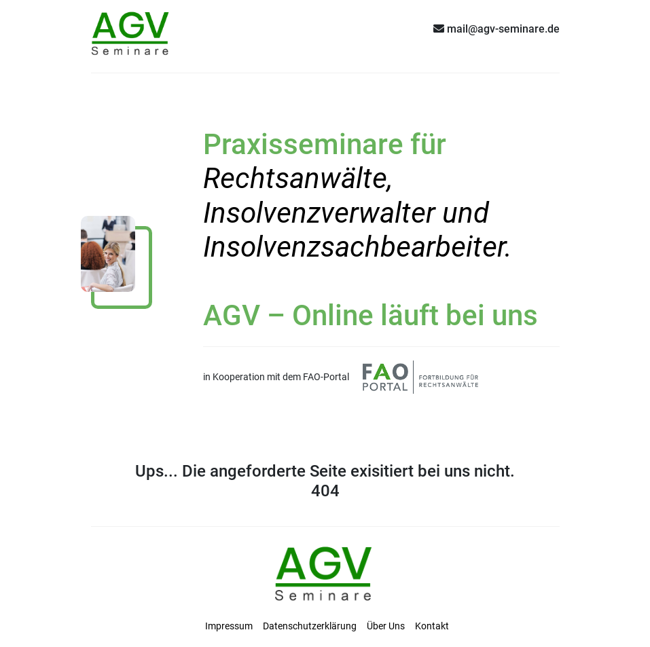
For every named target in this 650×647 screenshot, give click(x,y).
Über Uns (386, 626)
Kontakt (432, 626)
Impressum (229, 626)
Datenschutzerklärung (310, 626)
